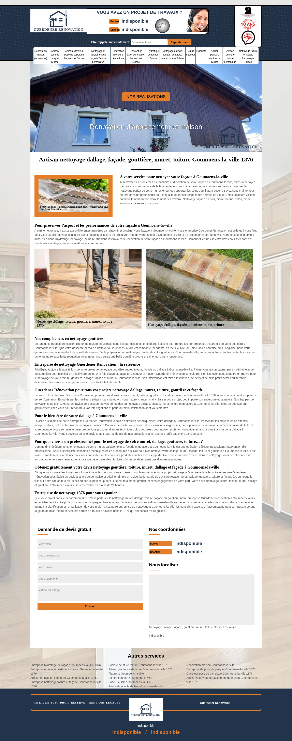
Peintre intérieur (190, 53)
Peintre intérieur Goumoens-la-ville (130, 677)
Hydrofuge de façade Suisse (153, 55)
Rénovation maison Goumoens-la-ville (210, 664)
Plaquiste (201, 51)
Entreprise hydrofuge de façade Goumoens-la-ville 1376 (65, 664)
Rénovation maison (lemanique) (40, 55)
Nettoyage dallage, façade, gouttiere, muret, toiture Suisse (172, 55)
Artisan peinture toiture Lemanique (230, 56)
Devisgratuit (163, 25)
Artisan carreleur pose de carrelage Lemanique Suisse (74, 55)
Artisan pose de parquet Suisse (54, 56)
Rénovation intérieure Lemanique (118, 55)
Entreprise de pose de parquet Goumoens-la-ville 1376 (220, 669)
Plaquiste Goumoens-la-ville (126, 673)
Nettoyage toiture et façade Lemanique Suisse (248, 56)
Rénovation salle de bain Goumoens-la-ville (135, 686)
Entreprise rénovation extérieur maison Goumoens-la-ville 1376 (66, 671)
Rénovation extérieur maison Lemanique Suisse (136, 56)
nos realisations (145, 96)
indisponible (135, 21)
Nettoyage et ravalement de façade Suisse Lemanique (98, 56)
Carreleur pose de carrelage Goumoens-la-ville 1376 (219, 673)
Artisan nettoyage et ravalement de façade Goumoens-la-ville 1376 (222, 679)
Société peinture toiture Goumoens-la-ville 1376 (138, 664)
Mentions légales (104, 702)
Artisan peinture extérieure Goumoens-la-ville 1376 (140, 669)
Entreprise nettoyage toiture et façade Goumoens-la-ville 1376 (65, 684)
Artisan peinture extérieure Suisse (214, 56)
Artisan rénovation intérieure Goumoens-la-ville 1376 (63, 677)
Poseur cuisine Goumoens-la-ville (129, 681)
